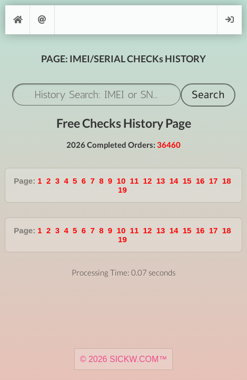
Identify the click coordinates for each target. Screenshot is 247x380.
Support (42, 20)
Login (229, 20)
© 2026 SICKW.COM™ (123, 359)
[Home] (17, 20)
